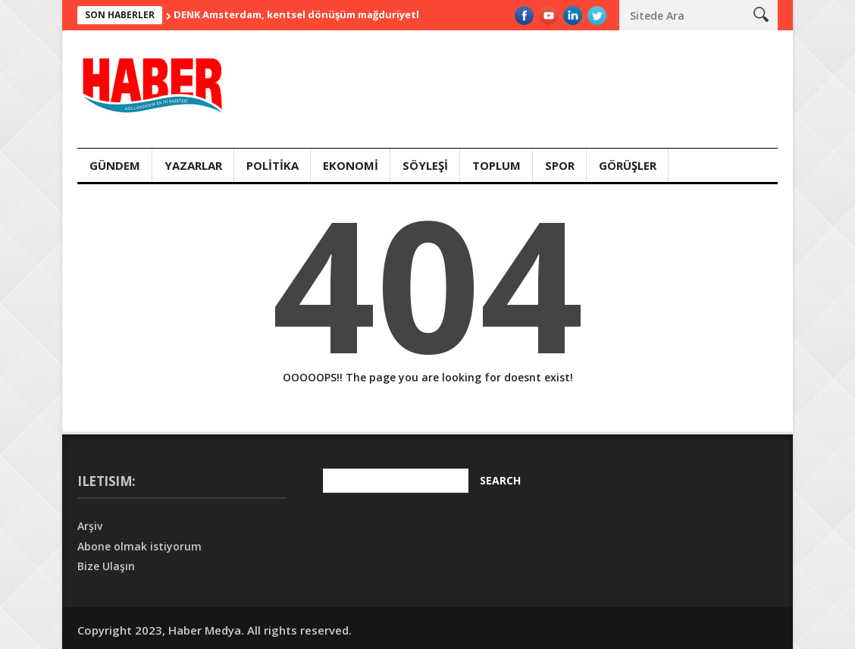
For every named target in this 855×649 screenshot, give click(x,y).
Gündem (114, 165)
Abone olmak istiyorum (139, 546)
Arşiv (89, 526)
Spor (560, 165)
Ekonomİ (350, 165)
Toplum (496, 165)
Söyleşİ (425, 165)
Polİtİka (272, 165)
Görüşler (627, 165)
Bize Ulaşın (106, 566)
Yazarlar (193, 165)
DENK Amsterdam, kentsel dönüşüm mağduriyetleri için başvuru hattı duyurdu (373, 14)
